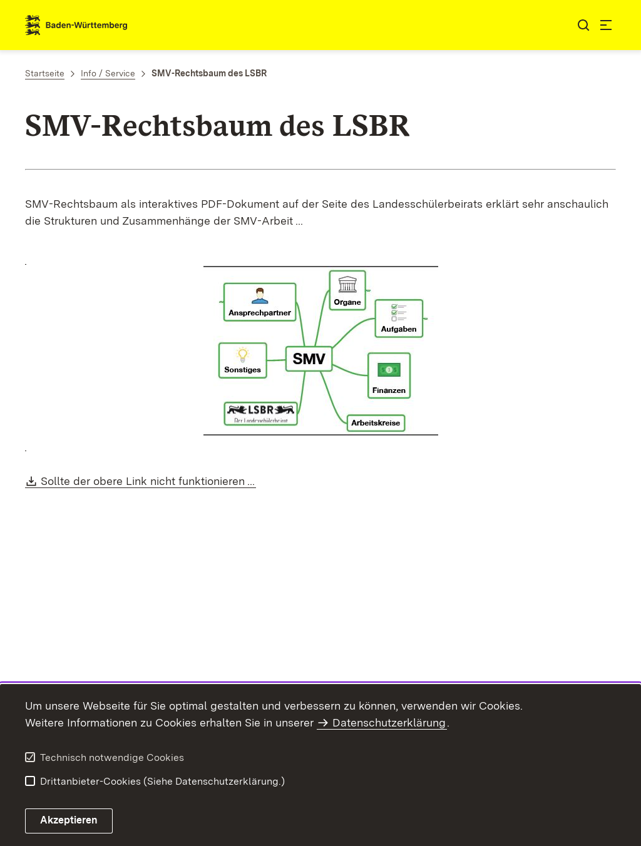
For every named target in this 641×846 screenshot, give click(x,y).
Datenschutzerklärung (389, 722)
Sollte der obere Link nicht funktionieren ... (148, 480)
